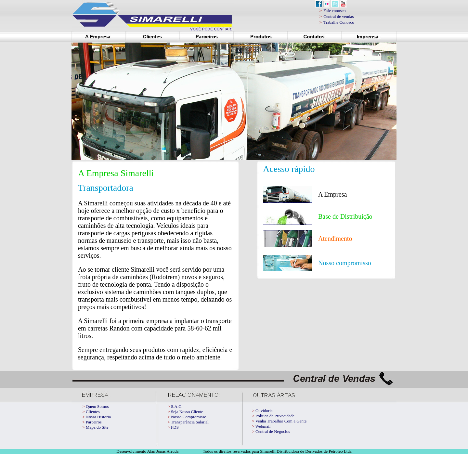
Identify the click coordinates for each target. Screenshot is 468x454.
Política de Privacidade (274, 415)
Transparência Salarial (190, 422)
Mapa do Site (97, 427)
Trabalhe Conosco (338, 22)
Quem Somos (97, 406)
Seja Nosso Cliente (187, 411)
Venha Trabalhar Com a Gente (280, 421)
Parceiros (93, 422)
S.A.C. (176, 406)
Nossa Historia (98, 416)
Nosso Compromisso (188, 416)
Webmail (263, 426)
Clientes (93, 411)
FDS (175, 427)
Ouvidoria (264, 410)
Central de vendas (338, 16)
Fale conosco (334, 10)
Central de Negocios (272, 431)
